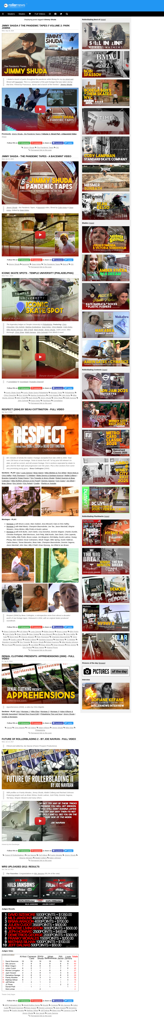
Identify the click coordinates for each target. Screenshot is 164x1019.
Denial (9, 728)
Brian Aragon (31, 1008)
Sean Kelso (24, 210)
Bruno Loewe (62, 632)
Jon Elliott (70, 481)
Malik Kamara (30, 332)
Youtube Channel (36, 382)
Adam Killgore (44, 728)
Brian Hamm (38, 473)
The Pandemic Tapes (45, 147)
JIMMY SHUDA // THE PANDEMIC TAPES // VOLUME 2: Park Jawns (36, 26)
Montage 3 (11, 532)
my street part (68, 79)
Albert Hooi (56, 1010)
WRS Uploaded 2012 (13, 1005)
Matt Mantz (59, 640)
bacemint (19, 82)
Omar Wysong (59, 645)
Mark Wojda (38, 330)
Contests (54, 1005)
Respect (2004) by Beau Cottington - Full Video (33, 409)
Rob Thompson (19, 475)
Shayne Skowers (28, 637)
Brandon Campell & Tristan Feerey (15, 478)
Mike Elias (35, 711)
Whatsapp (25, 143)
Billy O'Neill (21, 398)
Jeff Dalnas (45, 1010)
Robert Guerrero (52, 642)
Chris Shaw (19, 332)
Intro (18, 473)
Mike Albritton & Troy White (55, 473)
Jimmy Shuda (66, 85)
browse (102, 663)
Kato (5, 637)
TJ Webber (31, 475)
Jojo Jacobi (40, 1013)
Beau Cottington (10, 632)
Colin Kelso (62, 208)
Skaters (11, 14)
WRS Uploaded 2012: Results (21, 866)
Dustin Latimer (16, 640)
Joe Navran (31, 855)
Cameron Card (69, 1010)
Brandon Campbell (9, 642)
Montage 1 (11, 524)
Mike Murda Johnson (15, 330)
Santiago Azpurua (46, 640)
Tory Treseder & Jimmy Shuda (42, 478)
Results (45, 1005)
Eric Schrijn (20, 327)
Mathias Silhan (32, 1010)
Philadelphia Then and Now (51, 714)
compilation (12, 382)
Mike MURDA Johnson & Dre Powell (25, 481)
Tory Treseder (25, 642)
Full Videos (40, 14)
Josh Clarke (9, 634)
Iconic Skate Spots (13, 393)
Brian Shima (6, 483)
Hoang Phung (52, 647)
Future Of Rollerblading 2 (15, 855)
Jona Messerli (47, 634)
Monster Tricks (56, 393)
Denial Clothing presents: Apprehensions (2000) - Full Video (38, 657)
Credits (37, 483)
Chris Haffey (70, 634)
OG (57, 147)
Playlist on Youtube (48, 483)
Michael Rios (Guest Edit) (29, 714)
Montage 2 (11, 526)
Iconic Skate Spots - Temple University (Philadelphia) (37, 273)
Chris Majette (57, 327)
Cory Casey (60, 481)
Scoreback (24, 382)
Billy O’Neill (28, 330)
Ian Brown (59, 634)
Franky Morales (56, 855)
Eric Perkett (28, 483)
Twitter (69, 143)
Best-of (65, 264)
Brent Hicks (14, 637)
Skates (22, 14)
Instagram (37, 143)
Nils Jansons (39, 874)
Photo (4, 137)
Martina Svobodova (33, 327)
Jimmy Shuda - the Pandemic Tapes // (44, 134)
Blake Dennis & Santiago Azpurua (50, 475)
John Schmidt (42, 332)
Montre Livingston (46, 1008)
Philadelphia (47, 324)
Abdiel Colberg (70, 475)
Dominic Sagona (47, 481)
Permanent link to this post (41, 150)
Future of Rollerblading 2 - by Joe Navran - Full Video (39, 739)
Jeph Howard (60, 1008)
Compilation (58, 401)
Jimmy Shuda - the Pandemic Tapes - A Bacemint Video (36, 156)
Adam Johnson (55, 858)
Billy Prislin (74, 632)
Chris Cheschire (10, 395)
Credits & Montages (9, 717)
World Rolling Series (32, 1005)
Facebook (59, 143)
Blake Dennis (49, 632)
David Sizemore (17, 1008)
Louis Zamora (26, 473)
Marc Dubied (34, 634)
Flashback (47, 401)
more (103, 20)
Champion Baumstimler (61, 637)
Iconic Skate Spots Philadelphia (35, 393)
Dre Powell (8, 645)
